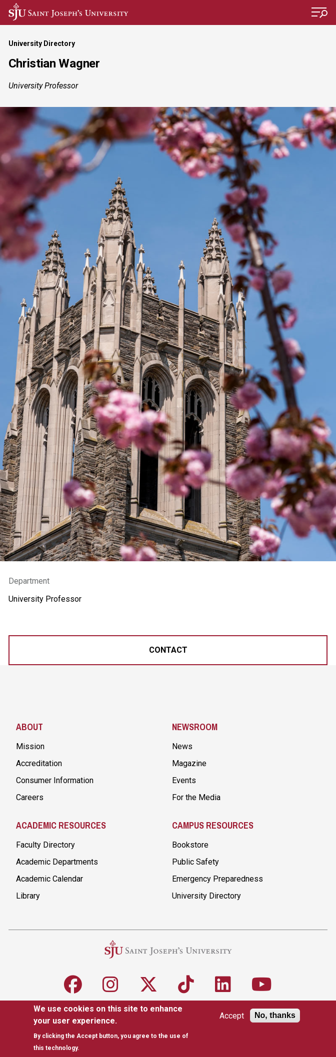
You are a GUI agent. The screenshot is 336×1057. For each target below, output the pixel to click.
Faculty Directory (45, 845)
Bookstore (190, 845)
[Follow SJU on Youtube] (262, 985)
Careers (30, 797)
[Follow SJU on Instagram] (110, 985)
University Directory (41, 43)
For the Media (196, 797)
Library (28, 896)
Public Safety (195, 862)
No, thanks (275, 1015)
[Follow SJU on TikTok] (186, 985)
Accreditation (39, 763)
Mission (30, 746)
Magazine (189, 763)
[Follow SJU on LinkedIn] (223, 985)
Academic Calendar (49, 879)
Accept (232, 1016)
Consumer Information (55, 780)
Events (184, 780)
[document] (114, 1028)
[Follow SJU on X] (149, 985)
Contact (168, 650)
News (182, 746)
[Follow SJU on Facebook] (73, 985)
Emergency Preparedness (217, 879)
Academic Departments (57, 862)
